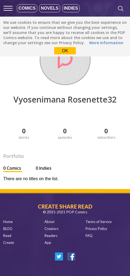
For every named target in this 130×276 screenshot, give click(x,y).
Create (8, 242)
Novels (49, 8)
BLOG (7, 228)
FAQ (89, 235)
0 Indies (43, 168)
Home (8, 222)
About (49, 222)
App (47, 242)
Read (7, 235)
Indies (71, 8)
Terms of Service (99, 222)
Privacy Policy (96, 228)
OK (65, 50)
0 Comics (12, 168)
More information (106, 42)
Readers (50, 235)
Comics (27, 8)
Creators (51, 228)
